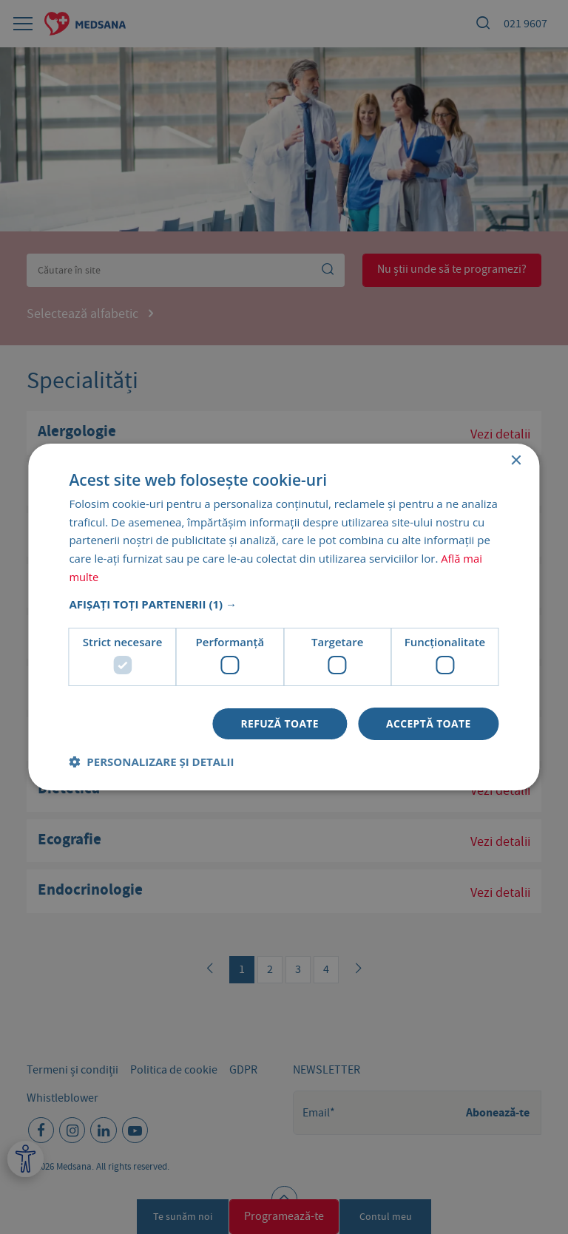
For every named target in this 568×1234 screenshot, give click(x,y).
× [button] (515, 460)
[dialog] (284, 617)
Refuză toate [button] (279, 723)
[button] (283, 603)
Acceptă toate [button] (428, 723)
